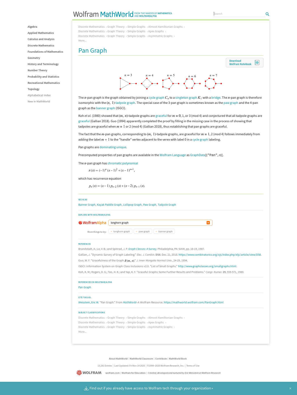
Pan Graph (84, 287)
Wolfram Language (173, 155)
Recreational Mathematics (44, 83)
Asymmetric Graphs (160, 36)
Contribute (161, 358)
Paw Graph (149, 204)
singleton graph (186, 97)
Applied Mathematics (41, 33)
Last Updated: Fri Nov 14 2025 (129, 365)
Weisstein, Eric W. (88, 302)
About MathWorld (118, 358)
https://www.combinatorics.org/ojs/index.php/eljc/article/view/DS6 (220, 254)
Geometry (34, 58)
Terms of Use (192, 365)
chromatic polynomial (123, 163)
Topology (33, 89)
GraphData (197, 155)
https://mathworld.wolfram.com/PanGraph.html (194, 302)
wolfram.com (112, 372)
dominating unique (113, 147)
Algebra (32, 26)
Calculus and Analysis (41, 39)
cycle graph (156, 97)
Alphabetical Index (39, 95)
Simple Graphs (136, 26)
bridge (215, 97)
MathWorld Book (178, 358)
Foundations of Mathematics (45, 51)
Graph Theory (116, 26)
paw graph (231, 103)
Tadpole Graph (167, 204)
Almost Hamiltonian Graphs (165, 26)
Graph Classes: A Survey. (142, 248)
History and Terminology (43, 64)
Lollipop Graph (132, 204)
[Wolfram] (90, 372)
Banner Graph (86, 204)
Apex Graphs (156, 31)
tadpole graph (125, 103)
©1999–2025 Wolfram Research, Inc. (165, 365)
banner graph (105, 108)
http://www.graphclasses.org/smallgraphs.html (207, 266)
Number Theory (37, 70)
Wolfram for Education (134, 372)
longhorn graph (121, 230)
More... (82, 40)
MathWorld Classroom (141, 358)
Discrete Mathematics (41, 45)
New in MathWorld (39, 101)
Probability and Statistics (43, 76)
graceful (161, 116)
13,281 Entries (105, 365)
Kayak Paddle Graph (109, 204)
